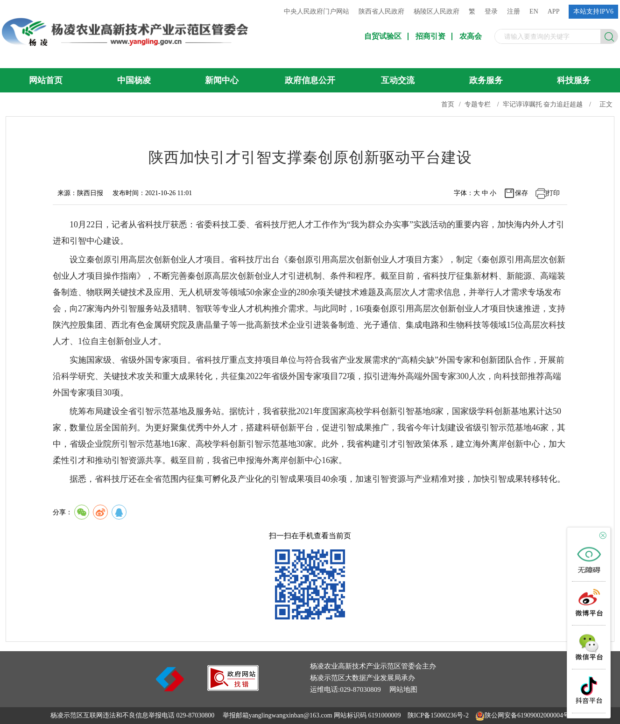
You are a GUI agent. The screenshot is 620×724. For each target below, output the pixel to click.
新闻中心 (222, 80)
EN (533, 11)
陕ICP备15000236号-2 (438, 715)
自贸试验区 (383, 36)
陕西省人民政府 (381, 11)
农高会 (470, 36)
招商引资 (430, 36)
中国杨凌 (134, 80)
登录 (491, 11)
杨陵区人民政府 (436, 11)
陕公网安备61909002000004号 (527, 715)
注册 (513, 11)
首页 (447, 104)
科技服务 (574, 80)
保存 (521, 193)
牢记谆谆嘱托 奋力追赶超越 (543, 104)
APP (554, 11)
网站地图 (403, 689)
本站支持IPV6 (593, 11)
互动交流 (398, 80)
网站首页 (46, 80)
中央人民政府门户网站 (316, 11)
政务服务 (486, 80)
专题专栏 (478, 104)
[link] (233, 688)
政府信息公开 (310, 80)
